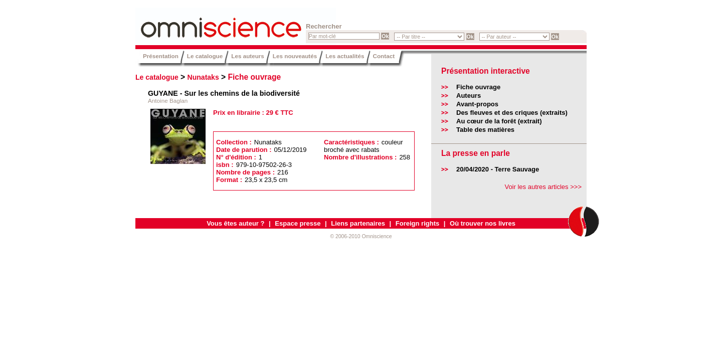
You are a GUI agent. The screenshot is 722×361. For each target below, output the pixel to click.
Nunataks (203, 77)
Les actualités (344, 56)
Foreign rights (417, 223)
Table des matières (485, 129)
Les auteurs (247, 56)
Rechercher (324, 26)
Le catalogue (205, 56)
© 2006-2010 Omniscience (361, 236)
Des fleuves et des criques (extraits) (512, 112)
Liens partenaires (358, 223)
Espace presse (297, 223)
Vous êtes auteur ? (235, 223)
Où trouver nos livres (482, 223)
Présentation (160, 56)
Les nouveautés (295, 56)
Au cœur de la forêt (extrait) (499, 121)
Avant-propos (477, 104)
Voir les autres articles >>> (543, 187)
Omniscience (195, 22)
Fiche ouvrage (254, 77)
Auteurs (468, 95)
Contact (384, 56)
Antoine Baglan (168, 100)
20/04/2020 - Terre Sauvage (497, 169)
